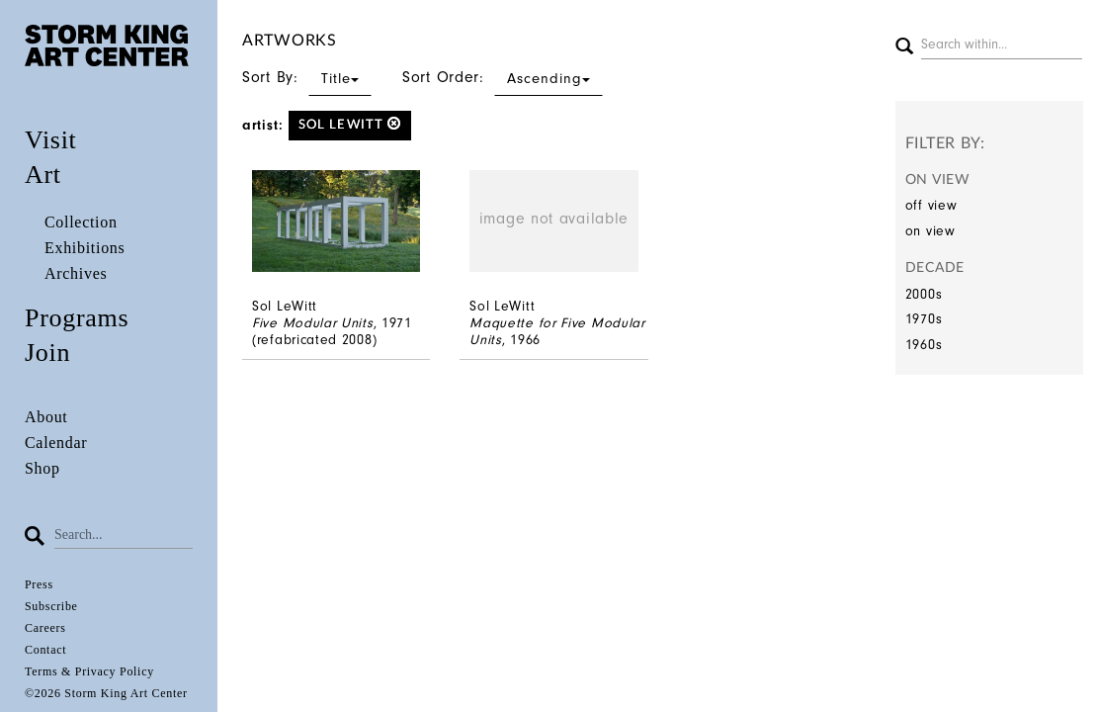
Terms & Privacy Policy (89, 671)
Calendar (56, 442)
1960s (924, 344)
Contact (45, 650)
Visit (51, 140)
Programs (76, 318)
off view (931, 205)
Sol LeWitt (349, 124)
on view (930, 230)
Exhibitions (84, 247)
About (46, 416)
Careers (45, 628)
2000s (924, 294)
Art (43, 174)
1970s (924, 319)
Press (39, 584)
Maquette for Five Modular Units (557, 331)
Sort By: (307, 77)
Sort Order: (502, 77)
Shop (42, 468)
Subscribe (51, 606)
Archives (75, 273)
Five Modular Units (313, 322)
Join (47, 352)
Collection (81, 222)
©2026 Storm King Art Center (106, 693)
